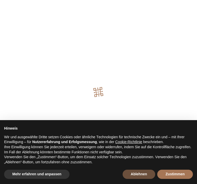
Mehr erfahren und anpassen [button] (36, 174)
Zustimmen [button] (175, 174)
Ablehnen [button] (139, 174)
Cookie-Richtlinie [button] (128, 142)
